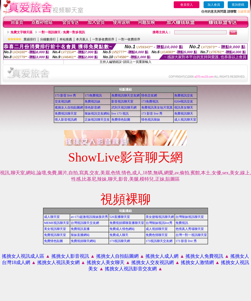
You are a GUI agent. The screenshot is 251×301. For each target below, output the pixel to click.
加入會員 (214, 5)
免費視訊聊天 (183, 113)
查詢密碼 (238, 5)
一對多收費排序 (103, 39)
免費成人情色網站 (122, 229)
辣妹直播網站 (80, 235)
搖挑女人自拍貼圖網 (69, 107)
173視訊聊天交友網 (159, 241)
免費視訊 (182, 223)
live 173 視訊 (120, 113)
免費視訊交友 (183, 95)
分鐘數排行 (48, 39)
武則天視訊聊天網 (124, 107)
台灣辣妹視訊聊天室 (190, 217)
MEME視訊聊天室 (56, 223)
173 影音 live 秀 (65, 95)
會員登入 (186, 5)
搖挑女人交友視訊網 (152, 262)
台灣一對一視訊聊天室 (191, 235)
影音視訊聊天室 (122, 101)
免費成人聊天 (119, 235)
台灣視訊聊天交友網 (85, 223)
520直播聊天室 (120, 217)
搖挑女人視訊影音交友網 (131, 268)
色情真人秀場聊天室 (190, 229)
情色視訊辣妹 (150, 119)
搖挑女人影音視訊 (70, 256)
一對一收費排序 (129, 39)
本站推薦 (65, 39)
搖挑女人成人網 (161, 256)
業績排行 (30, 39)
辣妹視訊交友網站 (97, 113)
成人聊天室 (52, 217)
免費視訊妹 (92, 101)
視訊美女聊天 (183, 107)
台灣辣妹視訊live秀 (159, 223)
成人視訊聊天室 (185, 119)
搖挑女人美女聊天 (105, 262)
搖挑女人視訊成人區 (23, 256)
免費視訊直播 (80, 229)
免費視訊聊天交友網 (125, 95)
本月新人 (82, 39)
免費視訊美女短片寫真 (157, 107)
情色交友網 (149, 95)
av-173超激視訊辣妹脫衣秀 (89, 217)
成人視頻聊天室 (157, 229)
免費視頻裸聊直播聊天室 (127, 223)
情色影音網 (92, 107)
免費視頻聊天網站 (83, 241)
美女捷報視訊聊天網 (160, 217)
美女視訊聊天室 (55, 229)
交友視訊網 (62, 101)
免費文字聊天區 (21, 32)
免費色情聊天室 (157, 235)
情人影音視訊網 (66, 119)
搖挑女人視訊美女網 (58, 262)
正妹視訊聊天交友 (97, 119)
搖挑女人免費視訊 (204, 256)
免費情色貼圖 (120, 119)
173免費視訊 (93, 95)
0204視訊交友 (183, 101)
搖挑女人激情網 (197, 262)
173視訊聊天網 (120, 241)
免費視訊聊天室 (66, 113)
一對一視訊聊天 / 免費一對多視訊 (62, 32)
